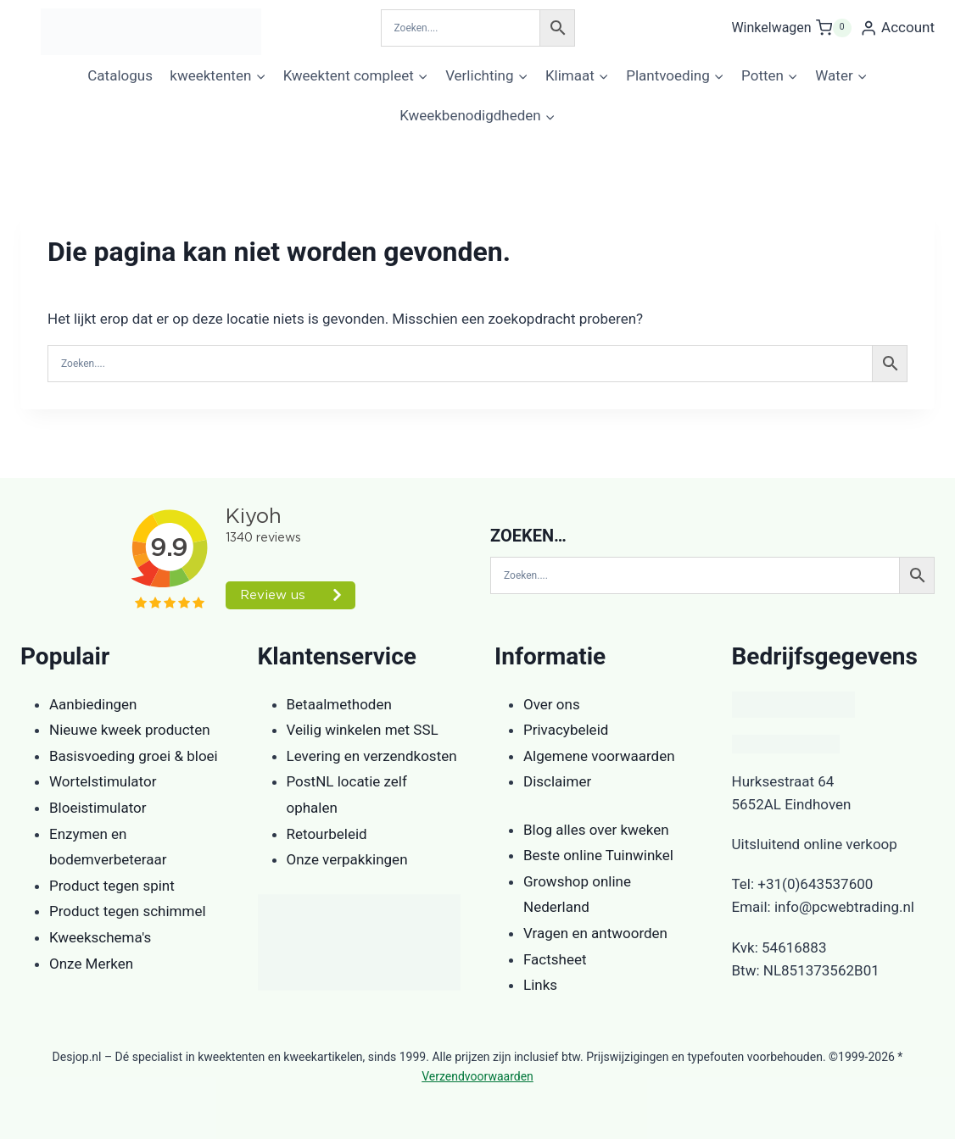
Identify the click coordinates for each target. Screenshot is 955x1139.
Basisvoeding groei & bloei (133, 755)
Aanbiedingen (93, 704)
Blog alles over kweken (596, 829)
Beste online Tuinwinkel (598, 855)
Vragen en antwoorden (595, 933)
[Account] (897, 28)
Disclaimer (557, 781)
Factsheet (555, 959)
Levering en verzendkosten (372, 755)
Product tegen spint (112, 885)
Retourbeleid (327, 833)
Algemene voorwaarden (599, 755)
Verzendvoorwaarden (477, 1076)
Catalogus (120, 75)
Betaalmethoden (339, 704)
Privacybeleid (565, 729)
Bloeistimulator (98, 807)
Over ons (551, 704)
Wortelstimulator (102, 781)
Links (540, 984)
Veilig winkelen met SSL (362, 729)
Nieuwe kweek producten (129, 729)
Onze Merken (91, 963)
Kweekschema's (100, 937)
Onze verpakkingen (347, 859)
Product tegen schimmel (127, 911)
